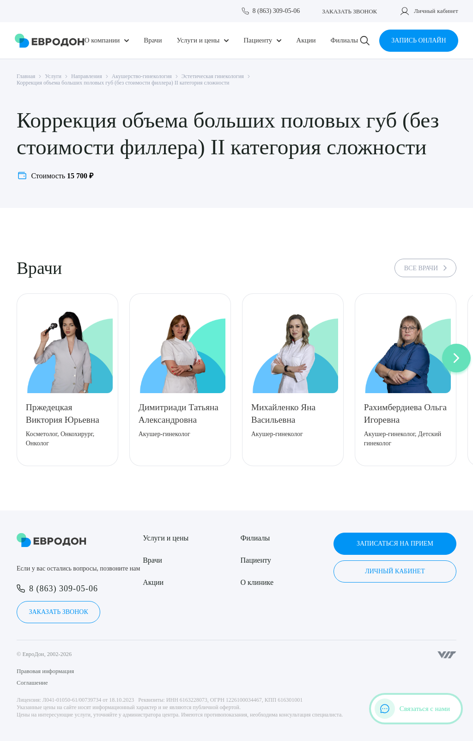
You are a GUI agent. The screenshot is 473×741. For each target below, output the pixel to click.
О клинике (257, 582)
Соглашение (32, 683)
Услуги (53, 76)
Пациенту (257, 40)
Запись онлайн (418, 40)
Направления (86, 76)
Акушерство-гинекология (142, 76)
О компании (102, 40)
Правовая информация (45, 671)
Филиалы (344, 40)
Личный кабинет (436, 10)
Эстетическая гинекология (213, 76)
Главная (26, 76)
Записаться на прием (395, 543)
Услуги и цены (197, 40)
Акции (305, 40)
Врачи (153, 40)
